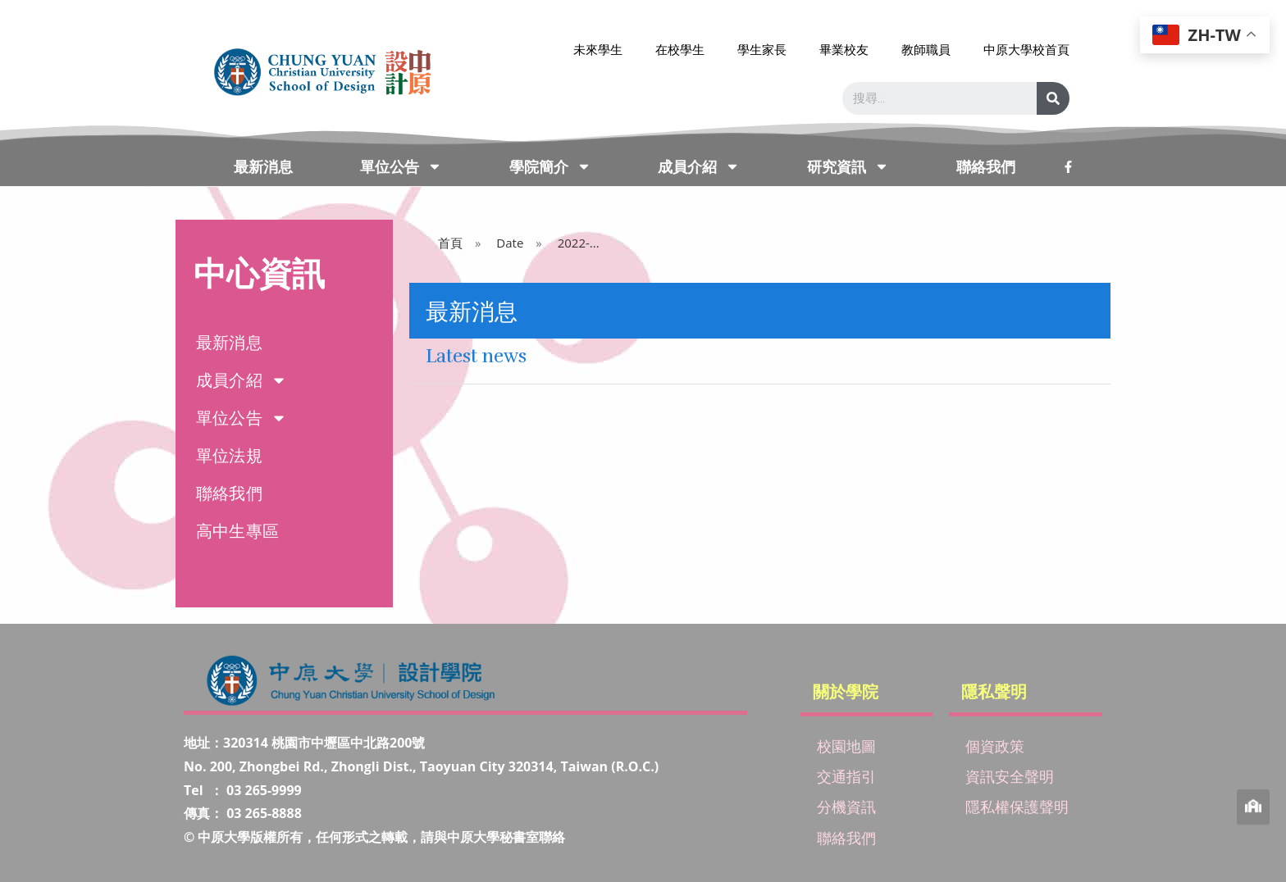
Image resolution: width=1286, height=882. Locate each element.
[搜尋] (1053, 98)
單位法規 (229, 455)
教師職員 (926, 49)
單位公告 (401, 166)
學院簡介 (550, 166)
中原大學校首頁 (1026, 49)
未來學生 (597, 49)
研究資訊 (848, 166)
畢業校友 (844, 49)
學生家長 (762, 49)
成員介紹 (699, 166)
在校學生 (680, 49)
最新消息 (263, 166)
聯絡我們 (985, 166)
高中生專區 (237, 531)
